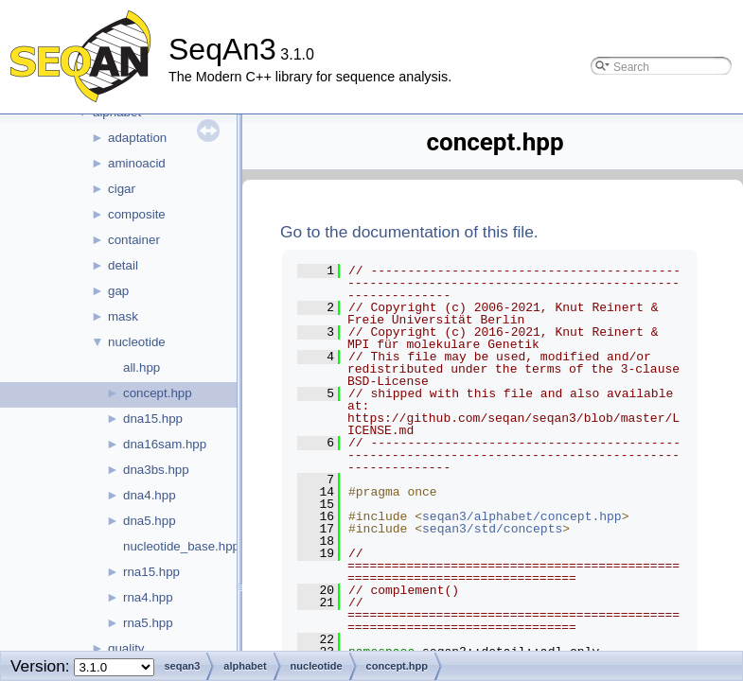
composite (137, 214)
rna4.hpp (148, 597)
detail (123, 265)
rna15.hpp (151, 572)
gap (118, 291)
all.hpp (141, 367)
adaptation (137, 138)
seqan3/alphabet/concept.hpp (522, 516)
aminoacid (137, 163)
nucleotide (137, 342)
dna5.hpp (149, 521)
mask (123, 316)
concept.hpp (157, 393)
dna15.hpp (153, 418)
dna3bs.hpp (156, 470)
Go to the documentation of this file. (409, 231)
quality (126, 648)
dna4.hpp (149, 495)
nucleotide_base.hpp (181, 546)
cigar (121, 189)
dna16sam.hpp (164, 444)
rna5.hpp (148, 623)
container (134, 240)
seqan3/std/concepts (492, 528)
